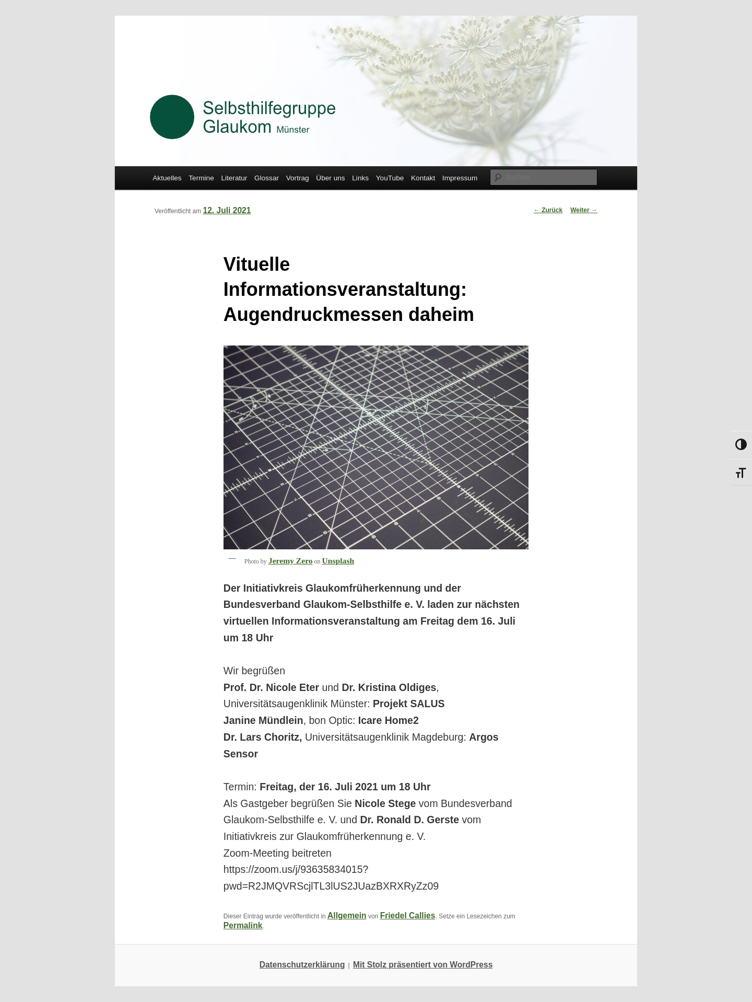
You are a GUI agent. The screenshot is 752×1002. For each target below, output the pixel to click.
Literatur (234, 178)
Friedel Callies (408, 915)
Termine (201, 178)
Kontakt (423, 178)
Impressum (459, 178)
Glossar (266, 178)
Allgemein (347, 915)
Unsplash (338, 560)
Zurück (548, 210)
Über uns (330, 178)
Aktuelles (166, 178)
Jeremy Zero (290, 560)
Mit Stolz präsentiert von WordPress (422, 964)
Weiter (583, 210)
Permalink (243, 925)
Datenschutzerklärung (302, 964)
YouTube (390, 178)
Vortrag (297, 178)
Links (360, 178)
